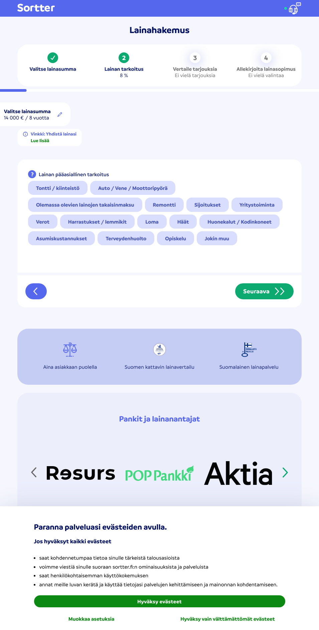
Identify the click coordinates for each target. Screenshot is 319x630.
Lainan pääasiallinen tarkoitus (74, 174)
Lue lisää (40, 140)
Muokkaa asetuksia (91, 618)
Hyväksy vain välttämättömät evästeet (227, 618)
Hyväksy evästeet (159, 601)
